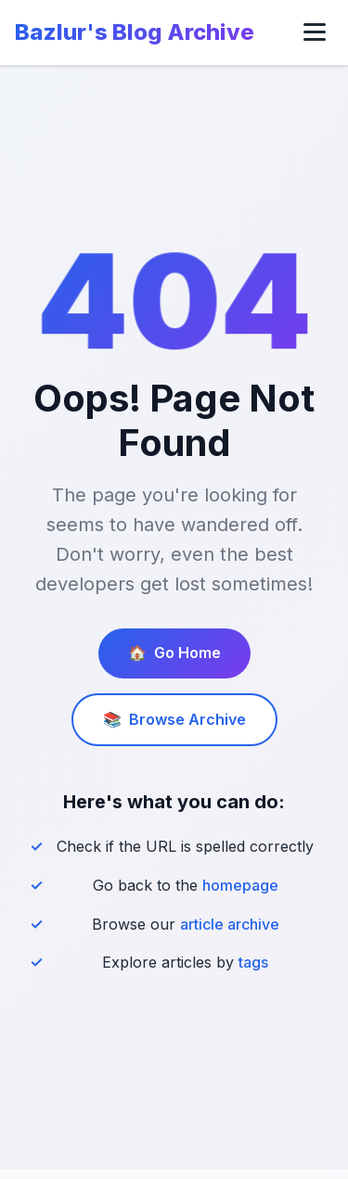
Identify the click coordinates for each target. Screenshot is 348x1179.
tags (253, 962)
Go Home (174, 653)
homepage (240, 885)
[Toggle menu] (314, 32)
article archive (229, 924)
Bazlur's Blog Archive (134, 32)
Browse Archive (174, 720)
